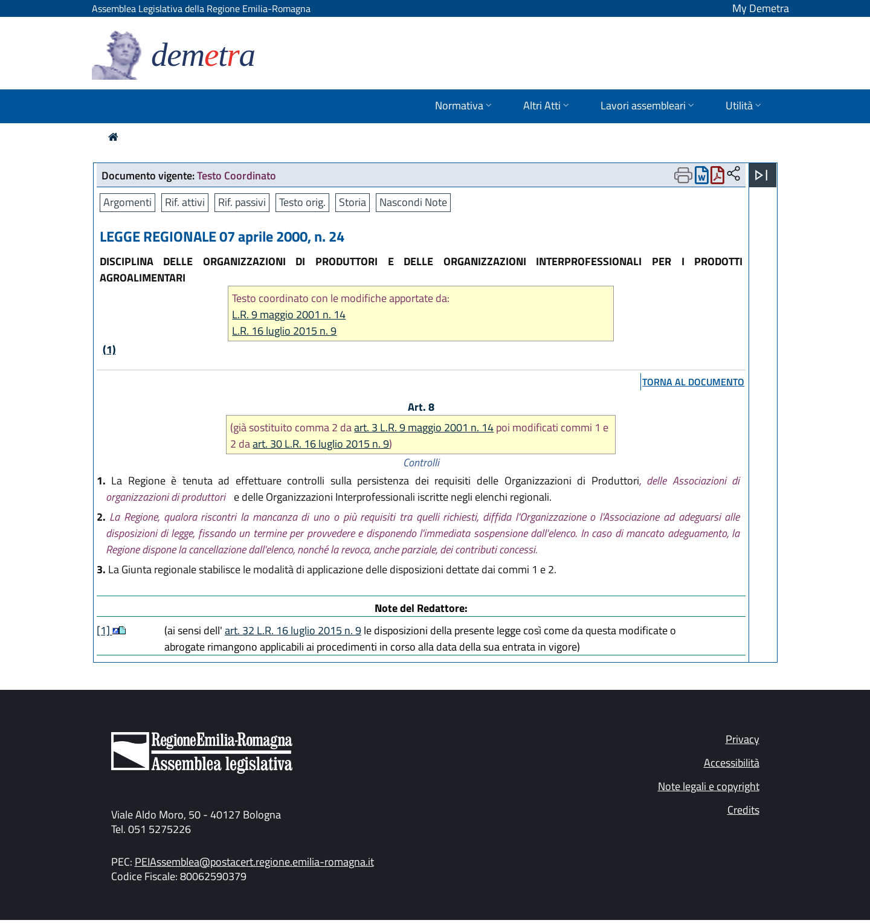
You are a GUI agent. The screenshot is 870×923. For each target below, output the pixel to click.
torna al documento (693, 382)
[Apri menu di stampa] (683, 175)
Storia (352, 202)
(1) (109, 349)
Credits (743, 810)
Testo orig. (302, 202)
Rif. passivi (242, 202)
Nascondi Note (413, 202)
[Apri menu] (761, 175)
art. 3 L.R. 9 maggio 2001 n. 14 (424, 427)
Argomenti (127, 202)
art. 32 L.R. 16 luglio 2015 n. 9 (293, 630)
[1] (104, 630)
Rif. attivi (185, 202)
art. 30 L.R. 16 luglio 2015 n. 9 (321, 444)
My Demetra (760, 8)
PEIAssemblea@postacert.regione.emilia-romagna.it (254, 862)
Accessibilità (731, 762)
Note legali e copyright (708, 786)
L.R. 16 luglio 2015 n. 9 (284, 331)
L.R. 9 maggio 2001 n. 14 (289, 314)
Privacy (742, 739)
